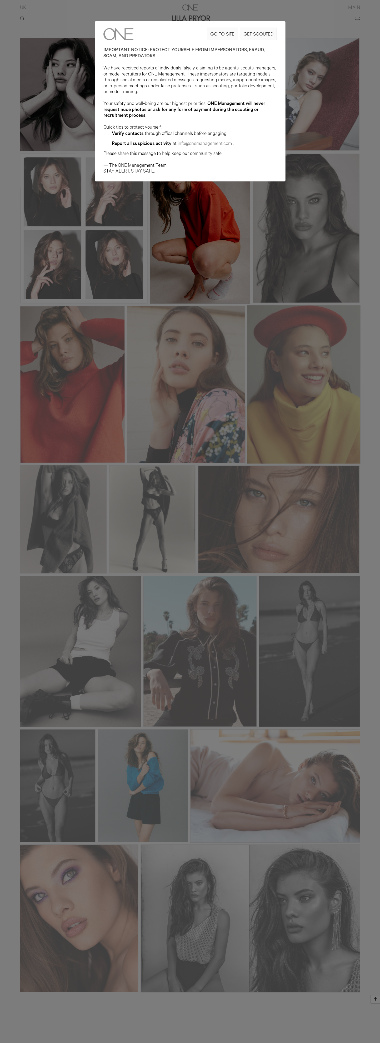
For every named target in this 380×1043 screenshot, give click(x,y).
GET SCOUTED (258, 34)
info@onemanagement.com (205, 144)
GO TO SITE (222, 34)
